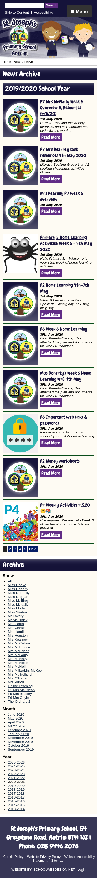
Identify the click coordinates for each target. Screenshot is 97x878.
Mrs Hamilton (18, 632)
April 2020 (16, 722)
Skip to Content (17, 12)
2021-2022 (16, 778)
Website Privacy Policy (44, 857)
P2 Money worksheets (60, 461)
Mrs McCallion (19, 643)
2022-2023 (16, 774)
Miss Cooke (17, 585)
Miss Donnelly (19, 593)
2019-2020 (16, 786)
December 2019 (20, 738)
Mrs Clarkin (17, 628)
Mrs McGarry (18, 655)
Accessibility (43, 12)
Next (32, 549)
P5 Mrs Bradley (20, 694)
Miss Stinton (17, 612)
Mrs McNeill (17, 667)
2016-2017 (16, 797)
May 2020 (15, 718)
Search (51, 5)
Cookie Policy (13, 857)
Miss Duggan (18, 597)
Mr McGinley (17, 620)
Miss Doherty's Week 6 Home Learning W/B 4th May (65, 376)
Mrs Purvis (16, 682)
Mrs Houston (18, 635)
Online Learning (20, 686)
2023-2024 (16, 770)
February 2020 (19, 730)
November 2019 (20, 742)
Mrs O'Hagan (18, 678)
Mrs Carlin (16, 624)
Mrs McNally (17, 659)
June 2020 (16, 714)
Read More (50, 137)
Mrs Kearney (18, 639)
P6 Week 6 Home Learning (63, 329)
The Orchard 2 (19, 701)
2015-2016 (16, 801)
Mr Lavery (15, 616)
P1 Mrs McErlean (21, 690)
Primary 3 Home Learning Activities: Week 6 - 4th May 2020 (66, 243)
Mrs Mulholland (20, 674)
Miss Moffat (17, 608)
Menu (79, 11)
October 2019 (18, 746)
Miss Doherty (18, 589)
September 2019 (21, 749)
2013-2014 (16, 809)
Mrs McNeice (18, 663)
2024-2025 (16, 766)
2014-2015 (16, 805)
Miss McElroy (18, 601)
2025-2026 (16, 762)
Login (81, 870)
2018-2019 (16, 790)
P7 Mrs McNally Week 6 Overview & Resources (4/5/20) (61, 108)
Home (7, 62)
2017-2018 (16, 793)
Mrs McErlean (18, 651)
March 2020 (17, 726)
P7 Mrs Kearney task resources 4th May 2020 (63, 152)
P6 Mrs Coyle (18, 698)
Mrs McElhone (19, 647)
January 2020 (18, 734)
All (10, 581)
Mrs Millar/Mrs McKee (25, 670)
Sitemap (57, 860)
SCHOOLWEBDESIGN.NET (54, 870)
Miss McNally (18, 604)
